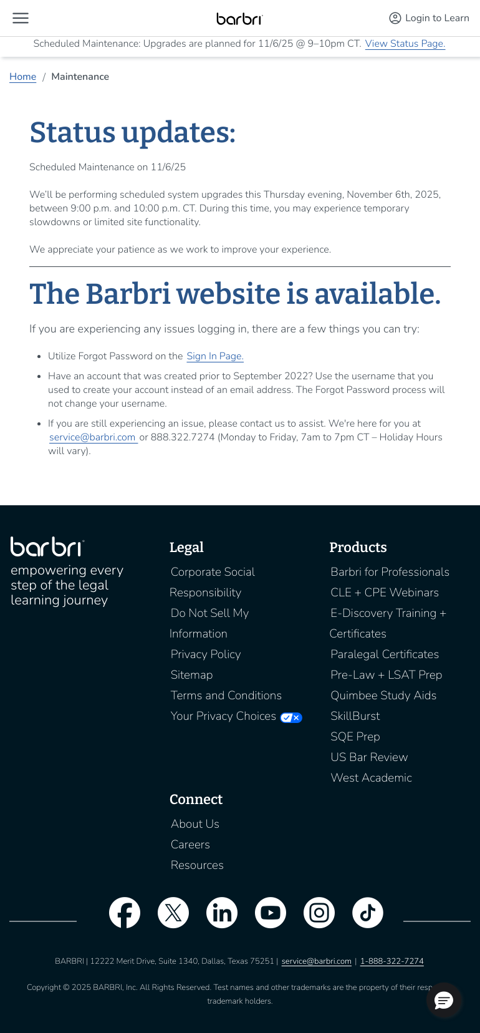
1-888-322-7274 (392, 961)
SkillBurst (355, 716)
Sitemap (192, 675)
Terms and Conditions (226, 695)
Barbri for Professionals (389, 572)
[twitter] (167, 921)
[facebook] (118, 921)
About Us (195, 824)
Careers (190, 845)
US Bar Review (369, 757)
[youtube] (264, 921)
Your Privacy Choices (224, 716)
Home (22, 77)
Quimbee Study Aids (383, 695)
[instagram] (313, 921)
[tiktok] (361, 921)
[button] (20, 18)
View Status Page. (405, 44)
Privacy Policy (206, 654)
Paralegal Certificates (384, 654)
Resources (197, 865)
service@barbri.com (93, 437)
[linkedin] (216, 921)
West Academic (370, 778)
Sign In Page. (215, 356)
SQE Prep (355, 737)
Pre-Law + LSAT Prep (386, 675)
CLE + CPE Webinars (384, 592)
